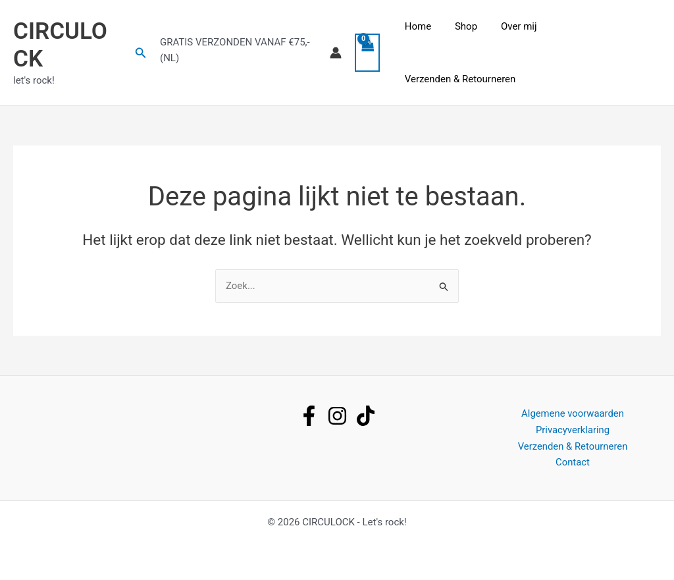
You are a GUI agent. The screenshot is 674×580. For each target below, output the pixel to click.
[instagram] (337, 416)
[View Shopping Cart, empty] (369, 53)
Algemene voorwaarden (573, 413)
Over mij (512, 26)
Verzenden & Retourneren (460, 79)
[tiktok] (365, 416)
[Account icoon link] (338, 53)
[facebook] (309, 416)
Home (418, 26)
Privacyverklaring (572, 430)
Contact (573, 462)
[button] (141, 53)
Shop (463, 26)
